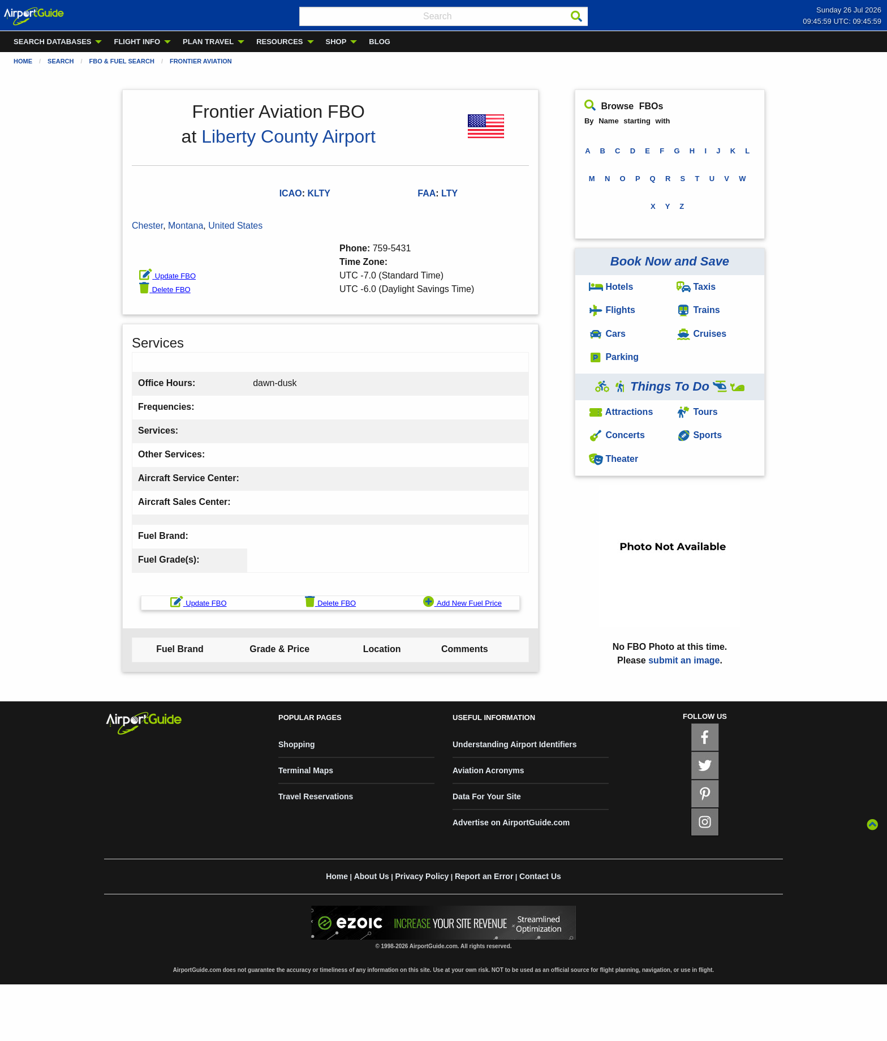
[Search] (576, 16)
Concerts (617, 435)
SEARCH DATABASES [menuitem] (52, 41)
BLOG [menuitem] (379, 41)
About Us (371, 876)
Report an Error (484, 876)
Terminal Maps (305, 770)
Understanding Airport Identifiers (515, 744)
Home (23, 61)
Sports (699, 435)
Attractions (621, 412)
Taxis (696, 287)
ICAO (290, 193)
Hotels (611, 287)
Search (61, 61)
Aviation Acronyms (488, 770)
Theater (613, 459)
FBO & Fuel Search (121, 61)
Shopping (296, 744)
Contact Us (540, 876)
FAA (426, 193)
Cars (607, 334)
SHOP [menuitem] (336, 41)
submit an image (684, 660)
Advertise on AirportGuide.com (511, 822)
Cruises (701, 334)
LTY (449, 193)
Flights (612, 310)
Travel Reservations (315, 796)
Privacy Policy (422, 876)
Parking (614, 357)
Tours (697, 412)
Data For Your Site (487, 796)
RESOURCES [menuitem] (279, 41)
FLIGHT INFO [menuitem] (137, 41)
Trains (698, 310)
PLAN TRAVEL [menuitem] (208, 41)
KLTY (318, 193)
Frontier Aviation (201, 61)
